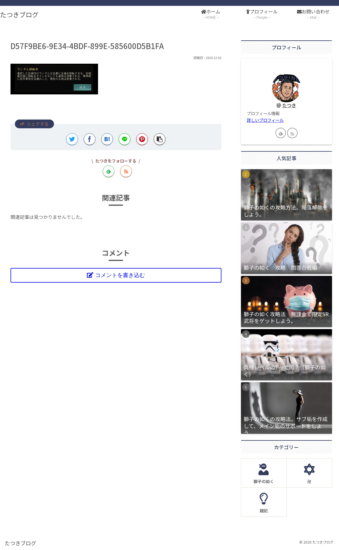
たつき (289, 105)
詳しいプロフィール (265, 120)
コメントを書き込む (120, 275)
